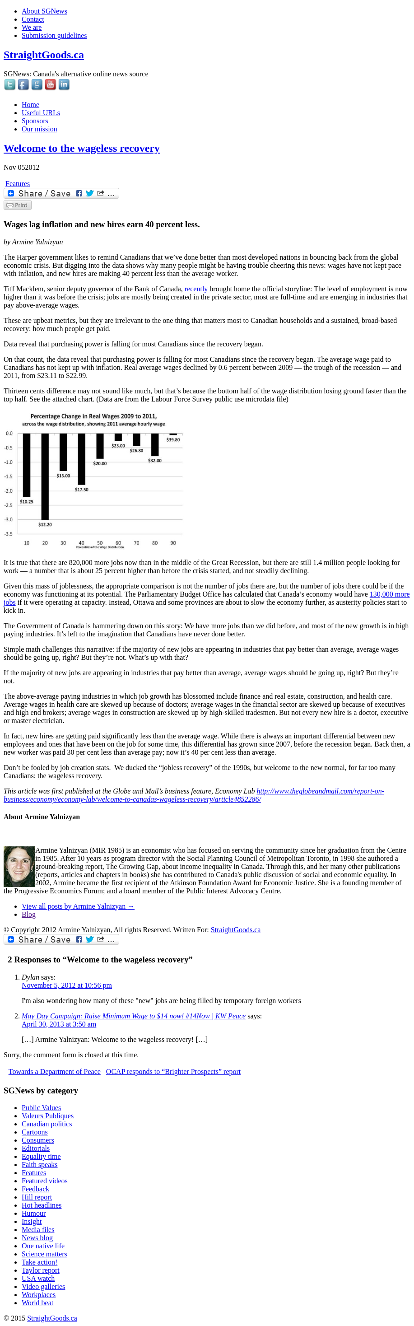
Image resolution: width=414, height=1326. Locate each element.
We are (32, 27)
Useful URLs (41, 113)
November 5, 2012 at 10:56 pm (67, 985)
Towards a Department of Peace (55, 1071)
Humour (34, 1213)
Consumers (38, 1140)
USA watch (38, 1278)
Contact (33, 19)
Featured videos (45, 1181)
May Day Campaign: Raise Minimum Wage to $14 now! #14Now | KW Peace (134, 1016)
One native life (43, 1246)
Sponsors (35, 121)
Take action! (39, 1262)
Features (17, 183)
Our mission (39, 129)
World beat (37, 1303)
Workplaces (39, 1294)
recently (196, 289)
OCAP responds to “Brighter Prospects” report (173, 1071)
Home (30, 104)
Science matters (44, 1254)
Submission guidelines (54, 35)
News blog (37, 1238)
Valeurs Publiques (48, 1116)
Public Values (41, 1107)
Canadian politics (47, 1124)
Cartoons (35, 1132)
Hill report (37, 1197)
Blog (29, 914)
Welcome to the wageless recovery (82, 148)
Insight (32, 1221)
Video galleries (43, 1286)
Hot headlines (41, 1205)
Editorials (36, 1148)
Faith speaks (40, 1164)
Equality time (41, 1156)
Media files (38, 1229)
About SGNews (44, 11)
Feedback (35, 1189)
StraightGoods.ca (44, 55)
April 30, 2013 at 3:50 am (59, 1024)
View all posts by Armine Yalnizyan (78, 906)
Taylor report (41, 1270)
